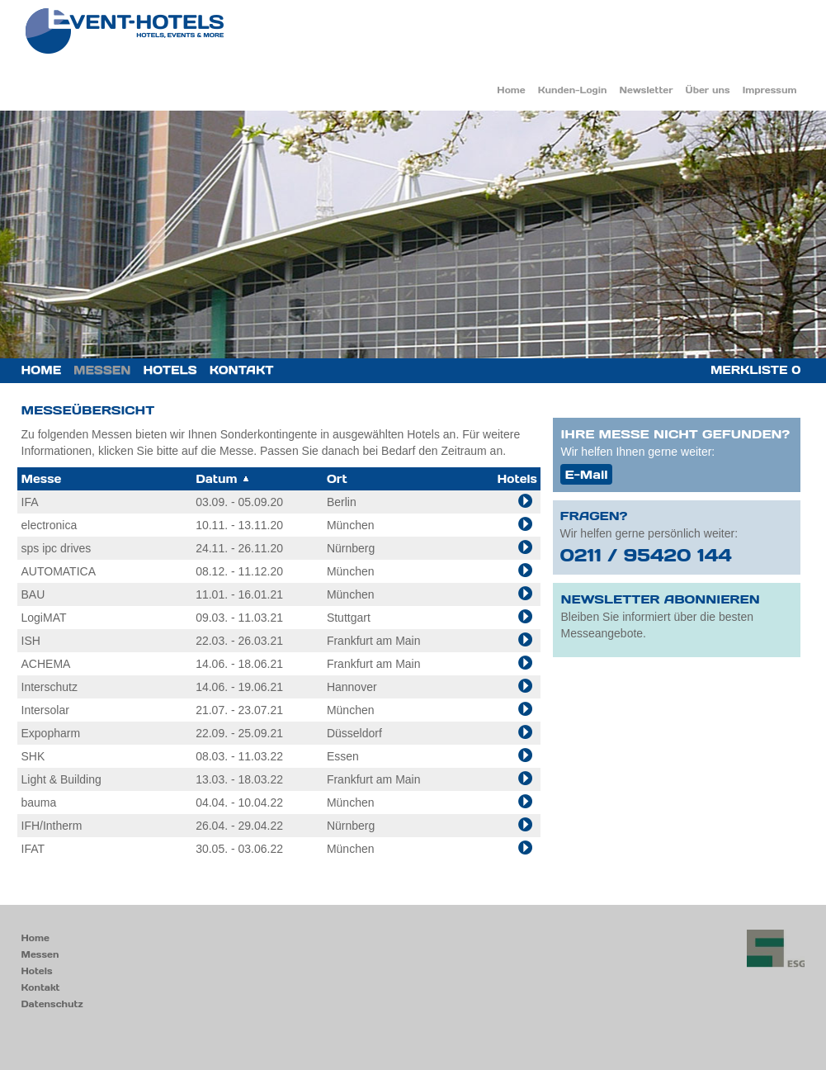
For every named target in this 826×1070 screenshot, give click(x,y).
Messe (41, 478)
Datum (222, 478)
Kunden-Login (572, 90)
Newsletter (646, 90)
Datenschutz (52, 1004)
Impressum (770, 90)
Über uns (708, 90)
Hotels (169, 369)
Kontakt (242, 369)
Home (511, 90)
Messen (101, 369)
